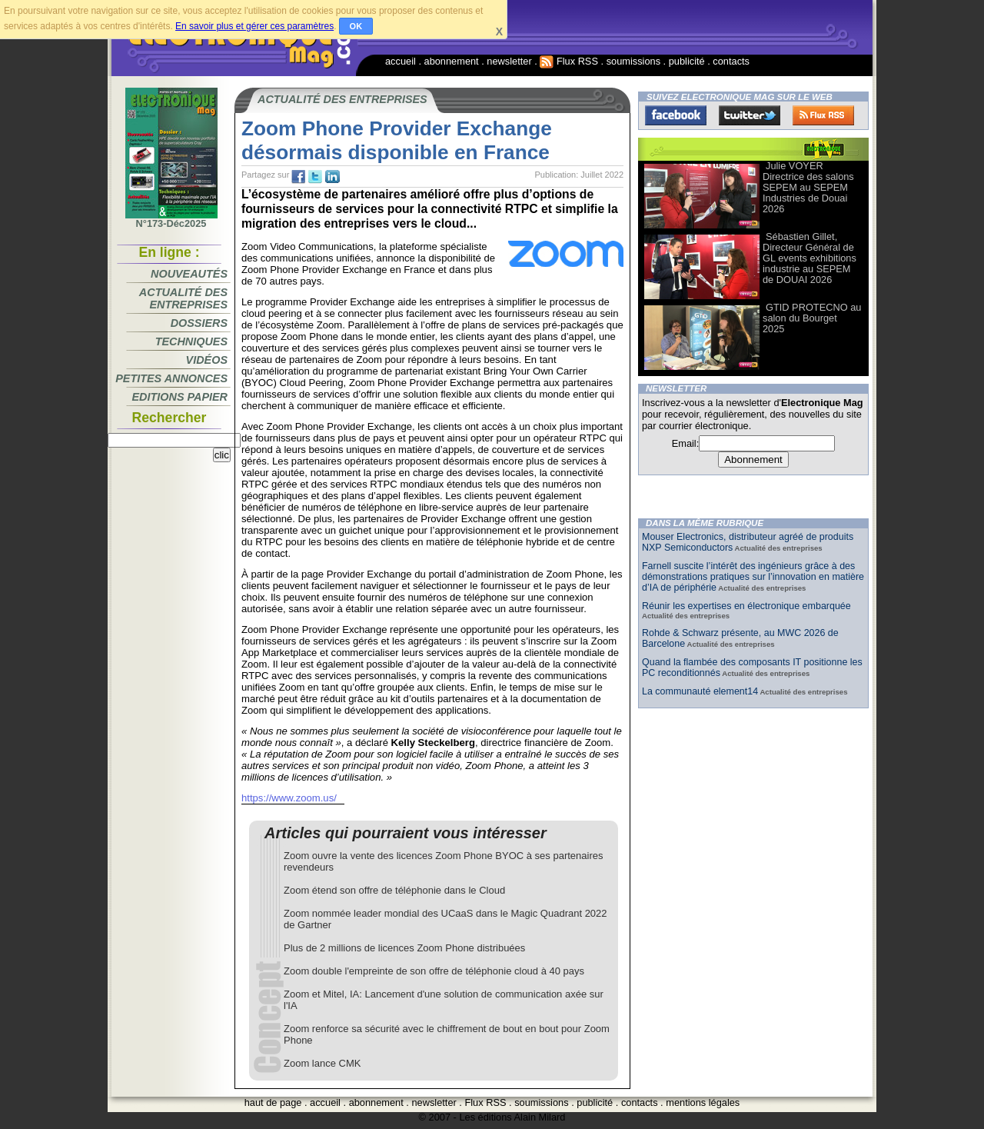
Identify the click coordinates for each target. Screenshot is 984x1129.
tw (315, 177)
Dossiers (199, 323)
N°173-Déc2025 (171, 219)
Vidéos (207, 360)
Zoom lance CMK (322, 1063)
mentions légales (703, 1102)
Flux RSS (569, 61)
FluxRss (823, 115)
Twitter (749, 115)
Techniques (191, 341)
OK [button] (356, 26)
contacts (731, 61)
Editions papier (180, 397)
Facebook (675, 115)
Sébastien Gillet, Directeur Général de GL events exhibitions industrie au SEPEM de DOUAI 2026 (809, 258)
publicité (687, 61)
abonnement (451, 61)
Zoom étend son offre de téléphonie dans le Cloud (394, 890)
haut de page (273, 1102)
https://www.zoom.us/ (289, 798)
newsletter (509, 61)
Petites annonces (171, 378)
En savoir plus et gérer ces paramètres (254, 26)
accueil (400, 61)
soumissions (633, 61)
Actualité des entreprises (183, 298)
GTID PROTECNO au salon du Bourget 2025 (812, 318)
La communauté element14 (700, 691)
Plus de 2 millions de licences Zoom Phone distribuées (404, 948)
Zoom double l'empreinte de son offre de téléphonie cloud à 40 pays (434, 971)
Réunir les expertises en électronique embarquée (746, 606)
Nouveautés (189, 274)
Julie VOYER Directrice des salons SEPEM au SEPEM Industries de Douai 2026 (808, 187)
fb (298, 177)
